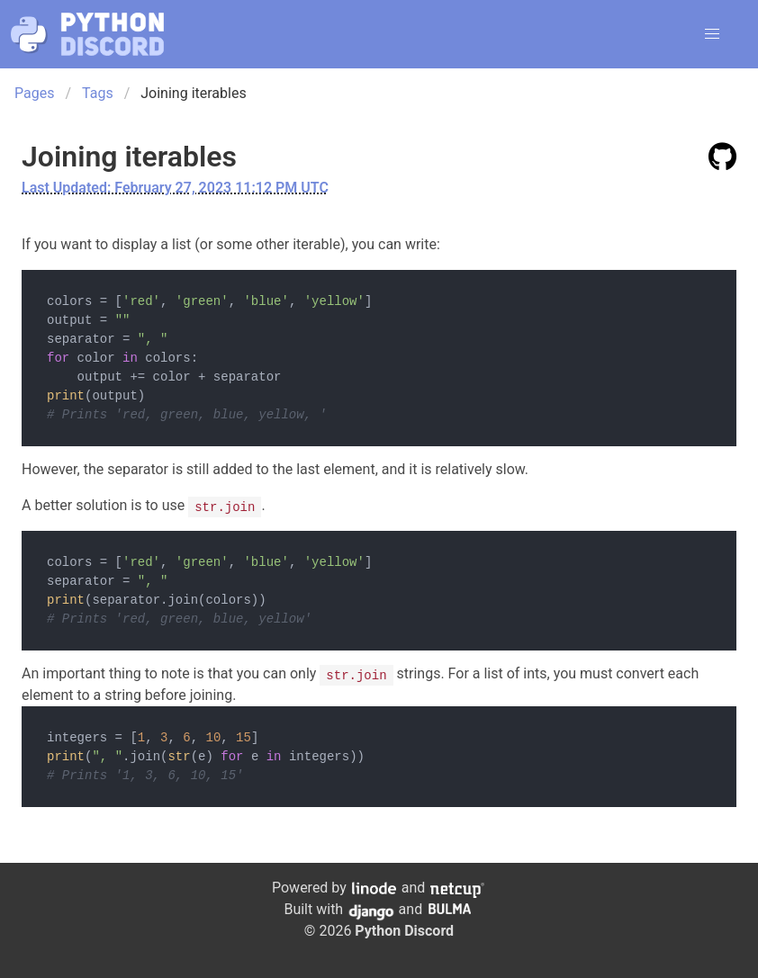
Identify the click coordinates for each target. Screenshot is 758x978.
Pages (34, 93)
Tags (97, 93)
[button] (712, 34)
